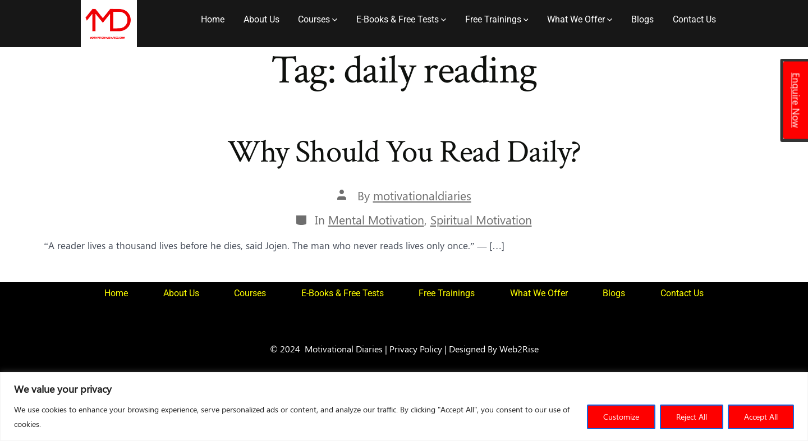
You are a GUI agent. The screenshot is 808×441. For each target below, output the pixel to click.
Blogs (642, 19)
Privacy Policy (415, 348)
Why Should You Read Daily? (404, 152)
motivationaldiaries (422, 195)
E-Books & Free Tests (401, 19)
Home (212, 19)
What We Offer (579, 19)
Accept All (761, 416)
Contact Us (694, 19)
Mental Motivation (376, 219)
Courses (317, 19)
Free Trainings (497, 19)
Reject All (691, 416)
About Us (261, 19)
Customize (621, 416)
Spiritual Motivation (481, 219)
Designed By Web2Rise (494, 348)
